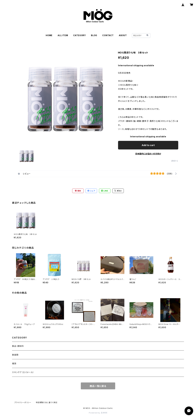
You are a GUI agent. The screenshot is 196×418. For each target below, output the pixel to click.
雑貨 (14, 363)
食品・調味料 (18, 346)
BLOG (94, 35)
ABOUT (123, 35)
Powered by (98, 413)
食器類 (15, 355)
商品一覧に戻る (98, 386)
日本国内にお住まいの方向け (148, 153)
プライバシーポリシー (22, 402)
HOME (49, 35)
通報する (174, 161)
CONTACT (108, 35)
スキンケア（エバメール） (23, 372)
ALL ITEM (63, 35)
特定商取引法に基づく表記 (46, 402)
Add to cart (148, 145)
